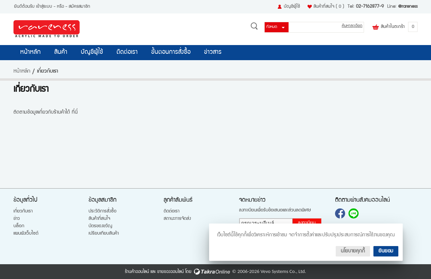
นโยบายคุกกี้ (353, 251)
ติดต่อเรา (127, 52)
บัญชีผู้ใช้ (292, 7)
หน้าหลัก (30, 52)
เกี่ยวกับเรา (23, 211)
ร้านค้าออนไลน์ (137, 272)
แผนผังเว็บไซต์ (25, 234)
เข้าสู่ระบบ (44, 7)
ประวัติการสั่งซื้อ (103, 211)
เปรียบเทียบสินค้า (104, 234)
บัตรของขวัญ (100, 226)
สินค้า (60, 52)
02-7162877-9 (370, 7)
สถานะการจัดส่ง (177, 219)
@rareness (408, 7)
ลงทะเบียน (307, 223)
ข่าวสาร (213, 52)
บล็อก (18, 226)
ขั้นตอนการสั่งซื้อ (171, 52)
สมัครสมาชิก (79, 7)
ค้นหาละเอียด (352, 26)
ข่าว (16, 219)
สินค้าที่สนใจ (328, 7)
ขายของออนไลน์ (170, 272)
